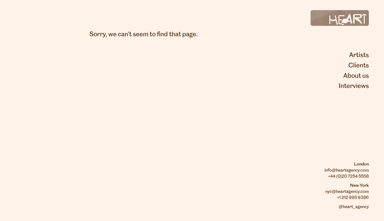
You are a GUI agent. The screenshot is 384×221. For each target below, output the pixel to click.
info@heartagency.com (347, 170)
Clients (358, 66)
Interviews (354, 86)
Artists (359, 55)
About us (356, 76)
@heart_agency (354, 207)
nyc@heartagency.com (347, 192)
